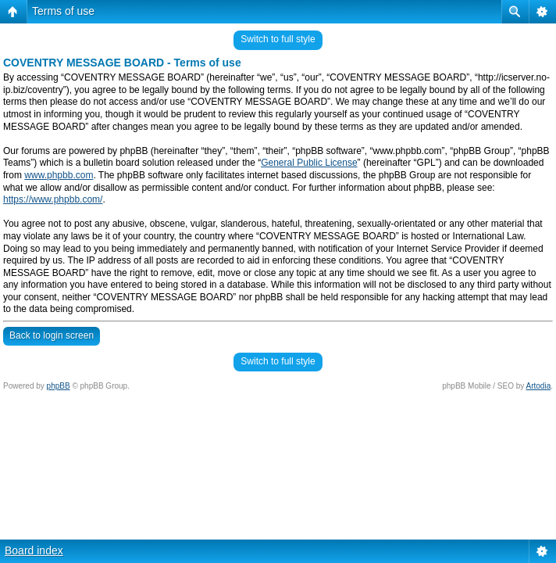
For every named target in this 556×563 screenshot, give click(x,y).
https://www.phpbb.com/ (52, 199)
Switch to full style (278, 39)
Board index (34, 550)
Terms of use (63, 11)
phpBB (58, 386)
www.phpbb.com (58, 175)
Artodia (538, 386)
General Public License (309, 162)
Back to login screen (51, 335)
